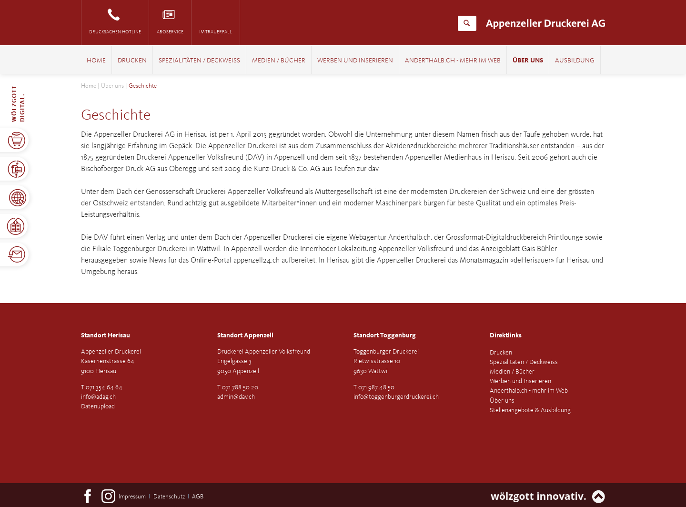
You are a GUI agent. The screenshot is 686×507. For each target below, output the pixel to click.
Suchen (466, 23)
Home (96, 61)
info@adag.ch (98, 397)
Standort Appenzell (245, 335)
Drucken (132, 61)
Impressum (132, 497)
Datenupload (98, 406)
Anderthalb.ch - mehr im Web (453, 61)
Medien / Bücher (278, 61)
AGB (197, 497)
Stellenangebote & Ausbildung (530, 410)
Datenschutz (169, 497)
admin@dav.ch (236, 397)
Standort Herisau (105, 335)
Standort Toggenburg (384, 335)
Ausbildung (575, 61)
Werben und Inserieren (355, 61)
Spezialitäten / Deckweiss (199, 61)
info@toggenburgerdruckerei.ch (396, 397)
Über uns (528, 61)
